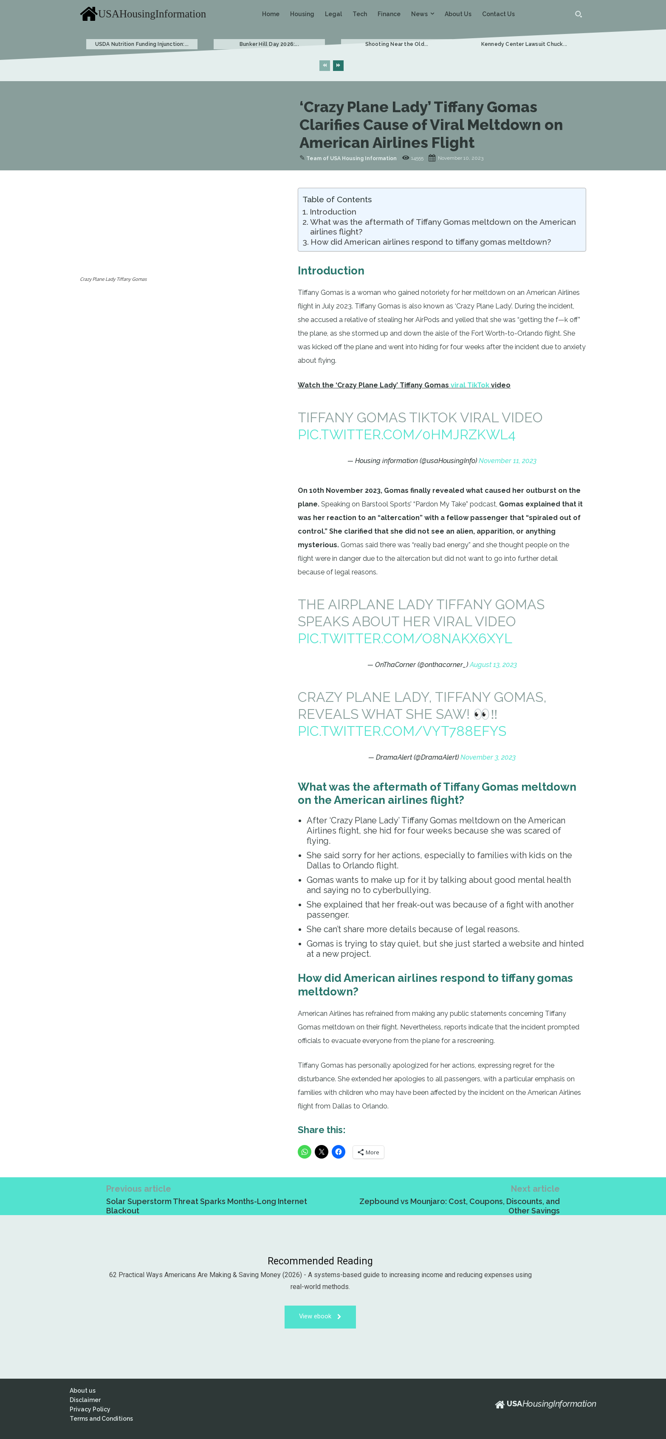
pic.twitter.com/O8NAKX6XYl (405, 638)
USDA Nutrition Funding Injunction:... (142, 44)
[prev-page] (324, 65)
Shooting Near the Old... (397, 44)
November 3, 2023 (488, 757)
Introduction (333, 211)
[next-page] (338, 65)
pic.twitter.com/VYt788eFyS (402, 731)
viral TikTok (470, 385)
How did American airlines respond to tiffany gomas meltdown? (430, 241)
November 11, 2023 (507, 461)
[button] (578, 14)
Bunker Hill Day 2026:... (269, 44)
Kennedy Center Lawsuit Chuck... (524, 44)
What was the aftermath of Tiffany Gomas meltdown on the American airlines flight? (443, 226)
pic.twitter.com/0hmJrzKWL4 (407, 434)
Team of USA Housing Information (351, 158)
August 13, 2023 (493, 665)
